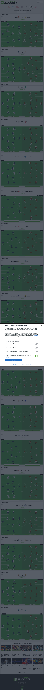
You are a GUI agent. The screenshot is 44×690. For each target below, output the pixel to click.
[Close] (42, 326)
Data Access (22, 364)
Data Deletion (15, 364)
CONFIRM (14, 360)
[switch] (36, 344)
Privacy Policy (28, 364)
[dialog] (22, 345)
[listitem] (22, 341)
